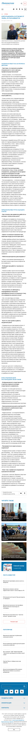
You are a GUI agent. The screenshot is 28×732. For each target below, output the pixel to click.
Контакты (13, 708)
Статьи (6, 14)
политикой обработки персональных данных (12, 720)
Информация (13, 703)
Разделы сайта (13, 698)
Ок (14, 729)
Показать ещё (14, 621)
